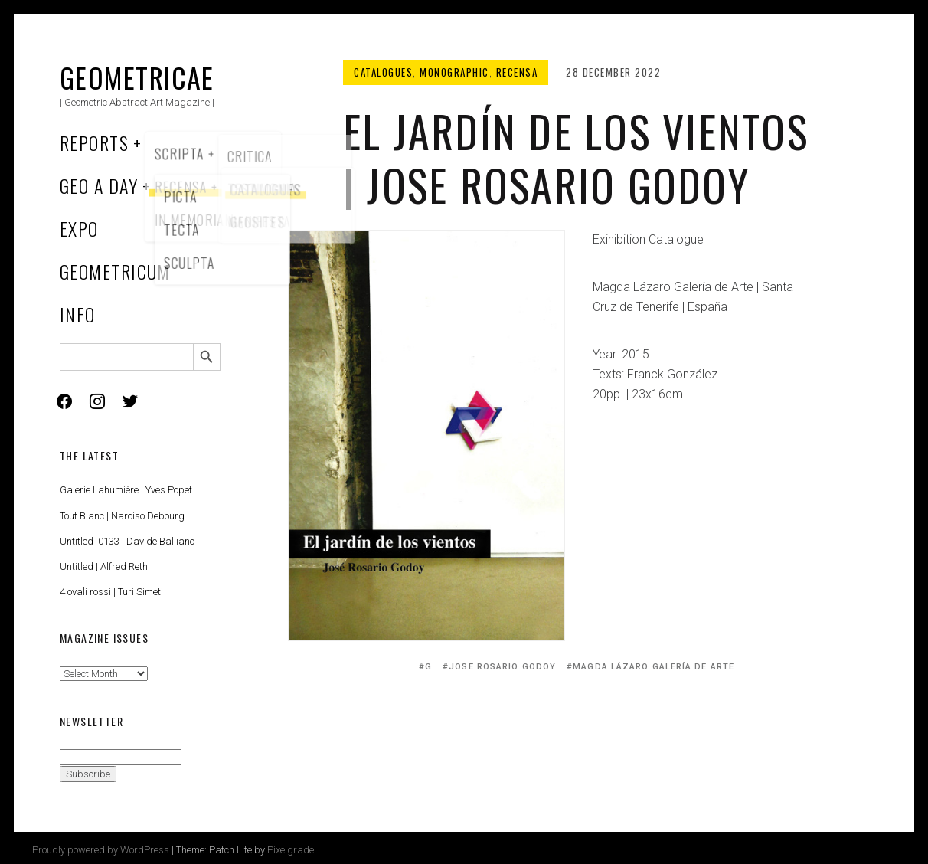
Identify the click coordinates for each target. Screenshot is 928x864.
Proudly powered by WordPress (100, 850)
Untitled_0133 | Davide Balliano (127, 541)
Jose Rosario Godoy (502, 667)
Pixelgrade (290, 850)
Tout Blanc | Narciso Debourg (122, 516)
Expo (79, 228)
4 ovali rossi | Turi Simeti (111, 591)
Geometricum (115, 271)
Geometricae (137, 77)
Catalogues (383, 72)
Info (78, 314)
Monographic (454, 72)
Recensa (517, 72)
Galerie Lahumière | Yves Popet (126, 490)
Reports (94, 142)
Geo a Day (99, 185)
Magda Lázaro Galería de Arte (653, 667)
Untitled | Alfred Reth (104, 566)
